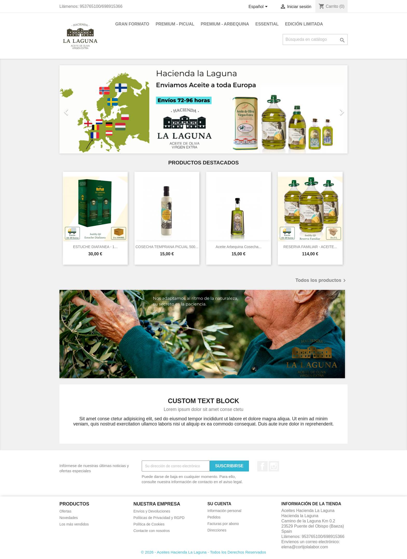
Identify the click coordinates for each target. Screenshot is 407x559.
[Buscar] (315, 39)
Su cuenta (219, 504)
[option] (203, 109)
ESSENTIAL (267, 24)
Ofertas (65, 511)
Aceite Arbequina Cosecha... (239, 247)
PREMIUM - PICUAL (174, 24)
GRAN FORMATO (132, 24)
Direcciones (216, 530)
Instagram (274, 466)
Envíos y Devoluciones (151, 511)
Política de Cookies (149, 524)
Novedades (68, 518)
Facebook (262, 466)
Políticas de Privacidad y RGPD (159, 518)
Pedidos (214, 517)
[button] (81, 109)
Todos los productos (321, 280)
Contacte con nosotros (151, 531)
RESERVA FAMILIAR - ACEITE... (310, 247)
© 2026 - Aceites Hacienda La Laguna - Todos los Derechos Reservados (203, 552)
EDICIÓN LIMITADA (304, 24)
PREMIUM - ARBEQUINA (225, 24)
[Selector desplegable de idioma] (258, 7)
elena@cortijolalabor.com (304, 547)
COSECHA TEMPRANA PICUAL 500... (166, 247)
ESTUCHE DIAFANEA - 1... (95, 247)
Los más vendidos (74, 524)
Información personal (224, 511)
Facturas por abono (223, 524)
